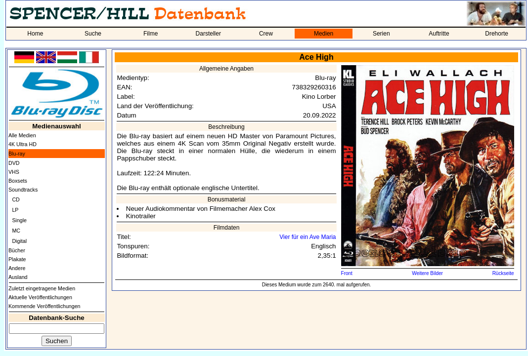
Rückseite (503, 273)
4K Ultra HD (22, 144)
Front (346, 273)
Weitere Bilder (427, 273)
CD (15, 199)
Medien (323, 33)
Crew (266, 33)
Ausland (18, 277)
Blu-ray (16, 154)
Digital (19, 241)
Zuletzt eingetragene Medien (41, 288)
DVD (14, 163)
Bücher (16, 250)
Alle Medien (22, 135)
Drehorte (496, 33)
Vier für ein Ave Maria (307, 237)
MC (16, 231)
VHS (13, 172)
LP (15, 210)
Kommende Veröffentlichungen (44, 306)
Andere (16, 268)
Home (35, 33)
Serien (381, 33)
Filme (150, 33)
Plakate (17, 259)
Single (19, 220)
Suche (93, 33)
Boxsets (17, 181)
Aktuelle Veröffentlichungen (40, 297)
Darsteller (208, 33)
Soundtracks (23, 190)
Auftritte (439, 33)
